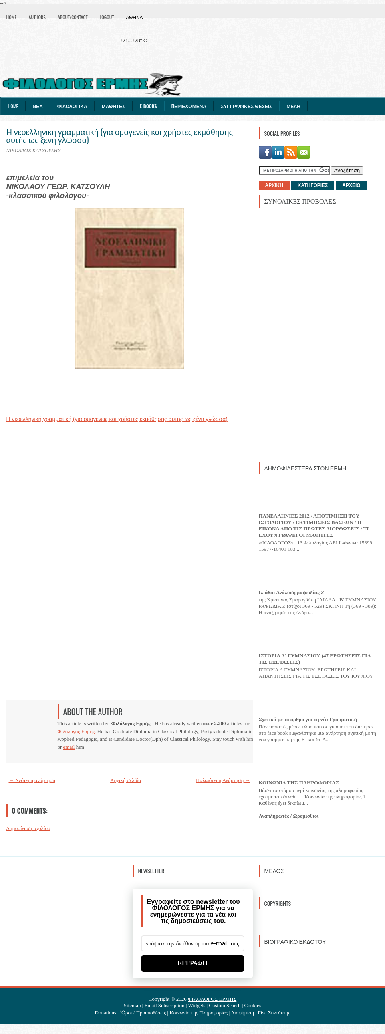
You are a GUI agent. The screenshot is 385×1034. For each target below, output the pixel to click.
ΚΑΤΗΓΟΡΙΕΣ (313, 185)
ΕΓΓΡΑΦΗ (192, 963)
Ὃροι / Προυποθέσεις (143, 1013)
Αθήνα (134, 17)
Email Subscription (165, 1005)
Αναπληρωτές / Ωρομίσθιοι (289, 816)
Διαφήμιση (242, 1013)
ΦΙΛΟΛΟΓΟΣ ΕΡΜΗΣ (212, 999)
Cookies (253, 1005)
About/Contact (73, 17)
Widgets (196, 1005)
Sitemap (132, 1005)
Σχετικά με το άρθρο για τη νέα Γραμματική (308, 719)
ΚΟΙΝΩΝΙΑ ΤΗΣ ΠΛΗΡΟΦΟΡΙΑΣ (299, 783)
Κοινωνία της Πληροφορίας (198, 1013)
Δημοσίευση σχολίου (28, 828)
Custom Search (224, 1005)
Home (11, 17)
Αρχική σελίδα (125, 780)
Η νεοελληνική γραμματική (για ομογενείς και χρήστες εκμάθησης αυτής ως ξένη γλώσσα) (119, 135)
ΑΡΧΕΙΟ (351, 185)
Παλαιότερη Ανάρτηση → (223, 780)
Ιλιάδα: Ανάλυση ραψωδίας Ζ (292, 592)
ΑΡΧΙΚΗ (274, 185)
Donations (105, 1013)
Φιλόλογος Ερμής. (77, 731)
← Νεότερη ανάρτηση (32, 780)
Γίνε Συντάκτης (274, 1013)
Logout (107, 17)
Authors (37, 17)
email (69, 747)
